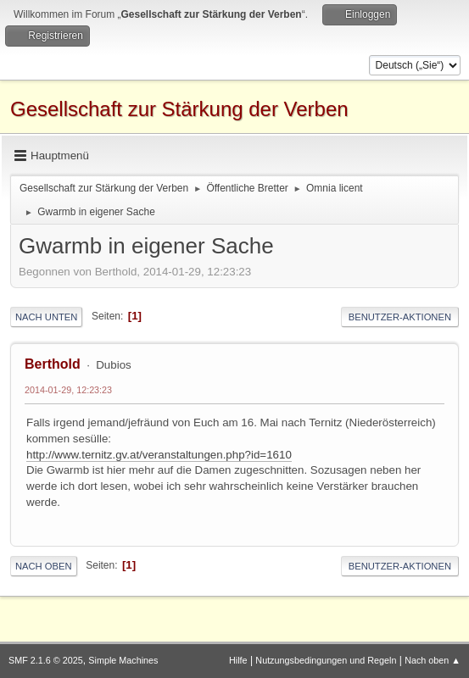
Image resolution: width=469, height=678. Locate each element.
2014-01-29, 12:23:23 (68, 390)
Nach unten (46, 317)
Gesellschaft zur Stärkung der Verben (179, 108)
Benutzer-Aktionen (400, 317)
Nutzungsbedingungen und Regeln (325, 660)
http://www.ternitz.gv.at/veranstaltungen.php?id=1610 (159, 454)
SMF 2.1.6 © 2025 (45, 660)
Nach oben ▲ (433, 660)
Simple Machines (123, 660)
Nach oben (43, 566)
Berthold (53, 364)
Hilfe (238, 660)
